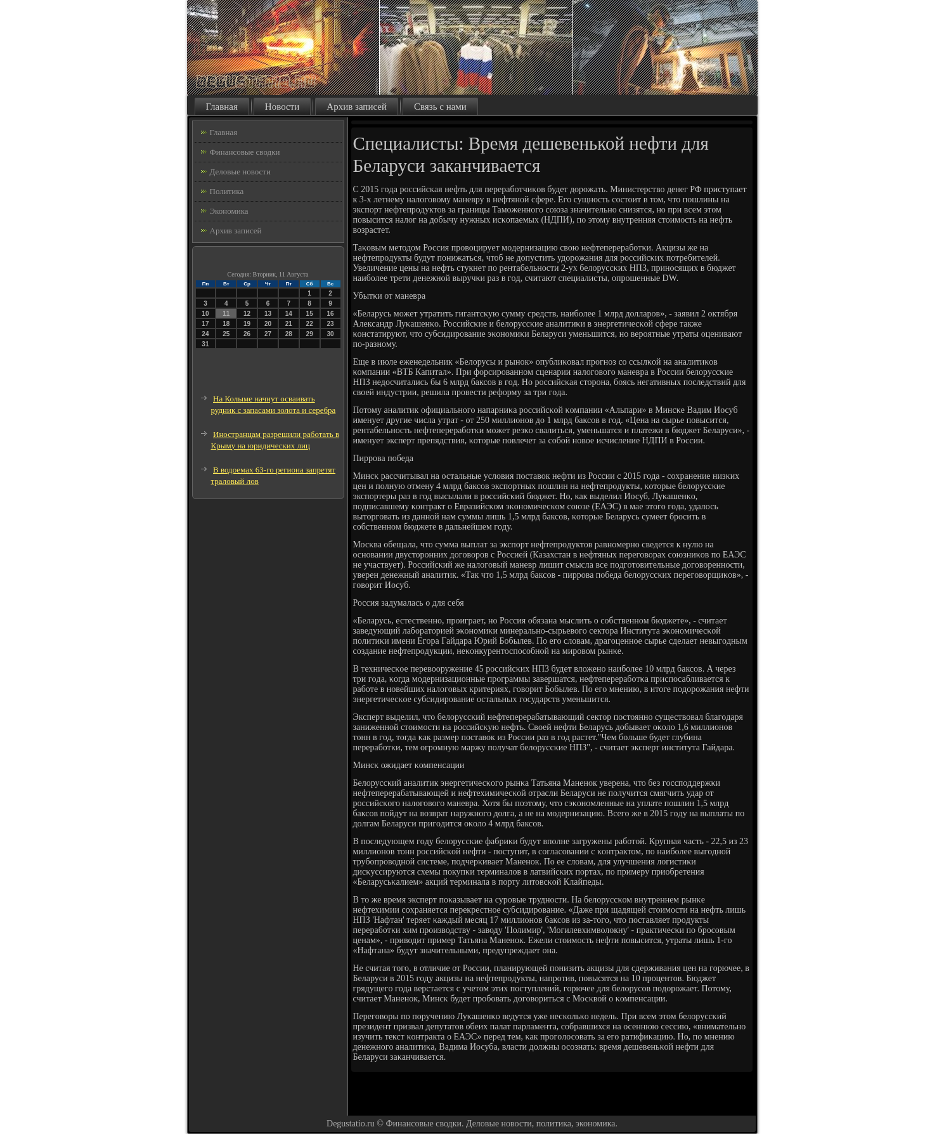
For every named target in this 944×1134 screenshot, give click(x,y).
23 (330, 323)
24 (205, 333)
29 (309, 333)
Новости (282, 106)
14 (288, 313)
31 (205, 344)
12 (246, 313)
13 (267, 313)
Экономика (229, 211)
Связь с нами (440, 106)
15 (309, 313)
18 (226, 323)
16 (330, 313)
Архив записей (357, 106)
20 (267, 323)
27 (267, 333)
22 (309, 323)
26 (246, 333)
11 (226, 313)
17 (205, 323)
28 (288, 333)
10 (205, 313)
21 (288, 323)
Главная (222, 106)
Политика (227, 191)
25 (226, 333)
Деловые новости (240, 171)
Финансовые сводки (245, 152)
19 (246, 323)
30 (330, 333)
